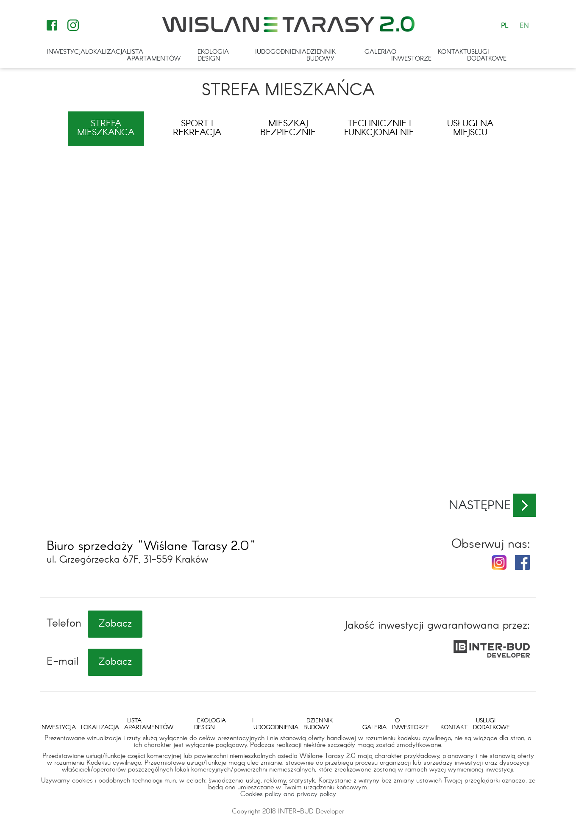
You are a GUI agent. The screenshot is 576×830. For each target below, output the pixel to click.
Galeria (378, 52)
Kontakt (452, 52)
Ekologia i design (227, 55)
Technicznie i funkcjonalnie (379, 128)
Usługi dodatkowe (486, 55)
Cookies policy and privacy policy (288, 794)
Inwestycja (66, 52)
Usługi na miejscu (470, 128)
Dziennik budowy (321, 55)
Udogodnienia (281, 52)
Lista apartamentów (154, 55)
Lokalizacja (106, 52)
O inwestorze (411, 55)
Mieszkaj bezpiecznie (288, 128)
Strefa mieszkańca (105, 128)
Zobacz (115, 624)
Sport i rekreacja (197, 128)
